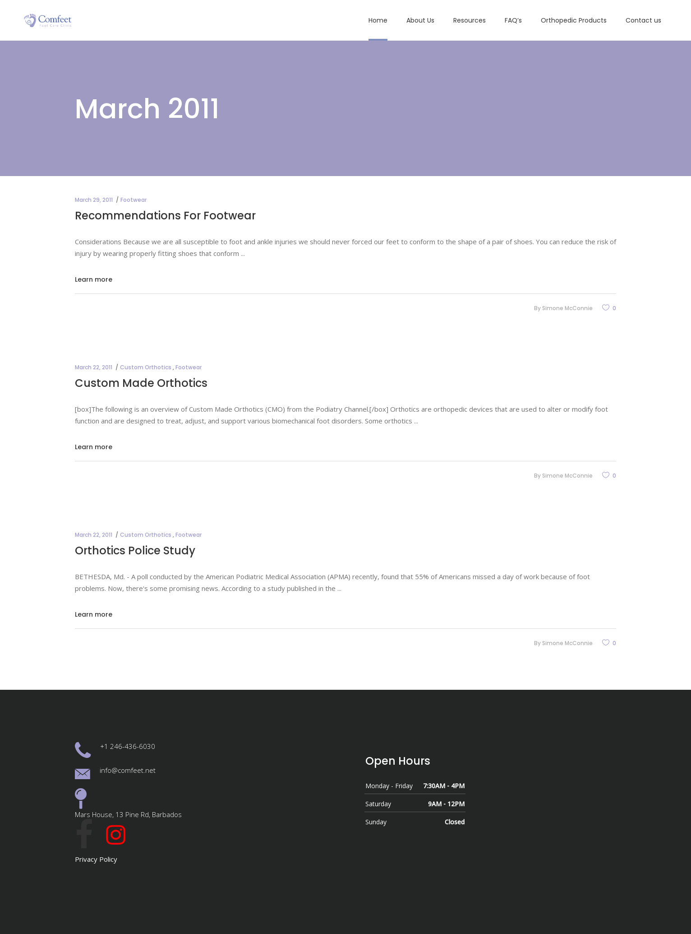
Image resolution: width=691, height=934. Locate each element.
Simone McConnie (567, 308)
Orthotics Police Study (135, 550)
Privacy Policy (96, 859)
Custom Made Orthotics (141, 383)
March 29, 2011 (94, 200)
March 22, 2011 (93, 367)
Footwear (133, 200)
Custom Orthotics (145, 367)
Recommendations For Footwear (165, 215)
